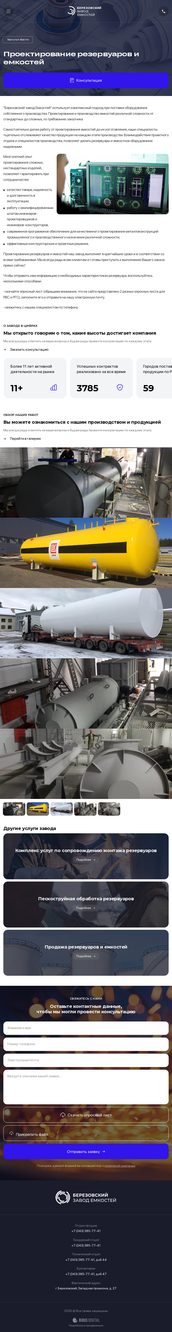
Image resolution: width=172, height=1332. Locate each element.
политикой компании (120, 1165)
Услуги (18, 39)
